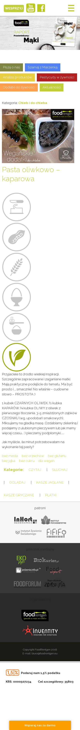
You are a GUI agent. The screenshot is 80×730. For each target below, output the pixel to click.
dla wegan (46, 461)
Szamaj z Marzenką (42, 67)
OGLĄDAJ (17, 482)
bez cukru (26, 461)
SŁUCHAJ (59, 470)
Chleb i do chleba (32, 103)
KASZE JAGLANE (50, 482)
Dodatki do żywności (19, 87)
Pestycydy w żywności (57, 77)
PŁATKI (50, 495)
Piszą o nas (11, 67)
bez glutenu (57, 456)
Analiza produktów (17, 77)
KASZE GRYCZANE (19, 495)
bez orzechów (33, 456)
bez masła (10, 456)
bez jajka (8, 461)
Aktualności (52, 87)
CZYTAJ (35, 470)
